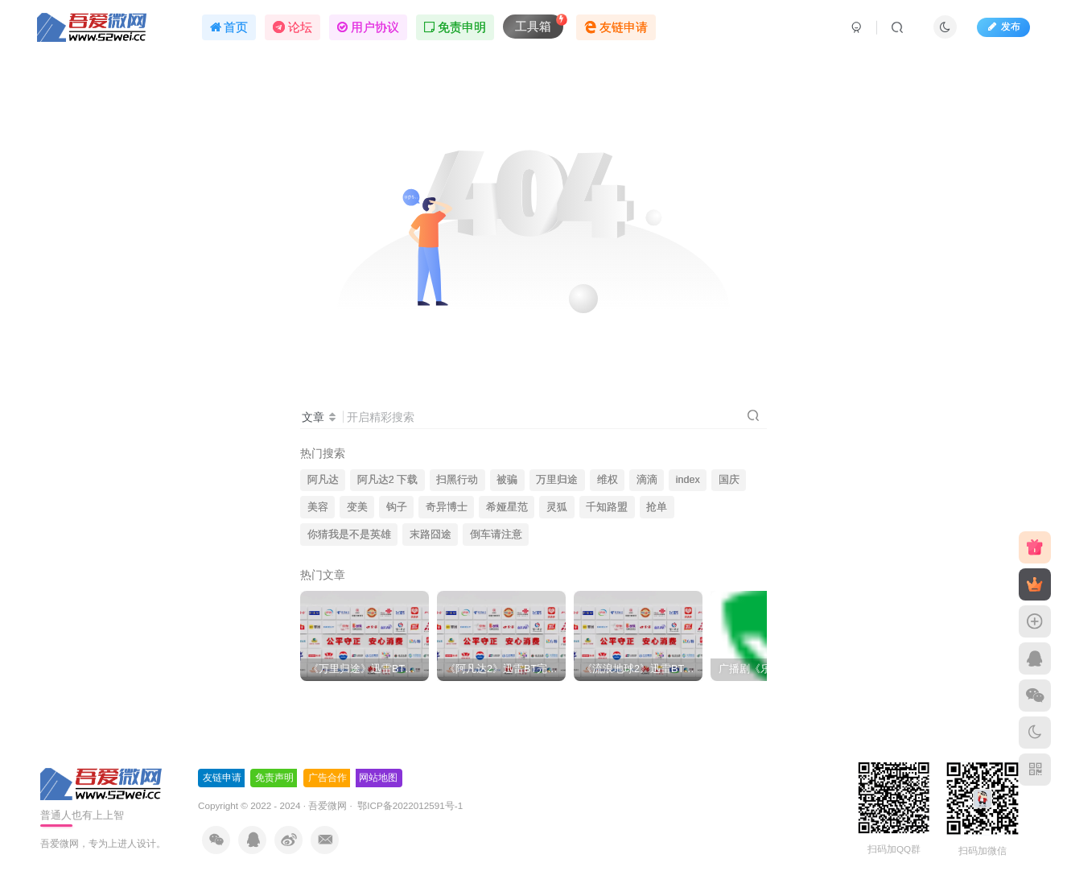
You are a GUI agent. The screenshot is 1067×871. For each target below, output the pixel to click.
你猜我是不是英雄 (349, 534)
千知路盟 (607, 507)
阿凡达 (323, 479)
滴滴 (646, 479)
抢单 (656, 507)
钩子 (396, 507)
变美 (357, 507)
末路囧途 (430, 534)
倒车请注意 (496, 534)
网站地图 (378, 777)
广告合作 (327, 777)
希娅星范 (507, 507)
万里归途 (557, 479)
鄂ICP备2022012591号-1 (409, 805)
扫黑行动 (457, 479)
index (688, 479)
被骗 (506, 479)
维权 (607, 479)
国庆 (729, 479)
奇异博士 (447, 507)
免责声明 (274, 777)
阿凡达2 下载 (387, 479)
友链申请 (222, 777)
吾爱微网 (327, 805)
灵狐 (556, 507)
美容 (317, 507)
